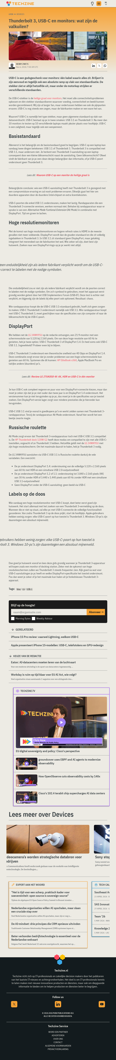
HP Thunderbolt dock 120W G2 (31, 439)
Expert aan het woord (30, 884)
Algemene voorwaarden (58, 1045)
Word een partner (58, 1031)
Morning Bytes (23, 618)
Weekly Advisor (44, 618)
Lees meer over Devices (41, 814)
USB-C (29, 589)
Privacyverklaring (58, 1049)
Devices (20, 14)
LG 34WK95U (35, 335)
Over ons (58, 1038)
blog (19, 589)
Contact (58, 1042)
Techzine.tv (27, 691)
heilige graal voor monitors (48, 98)
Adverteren (58, 1035)
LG (23, 589)
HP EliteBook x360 (67, 360)
